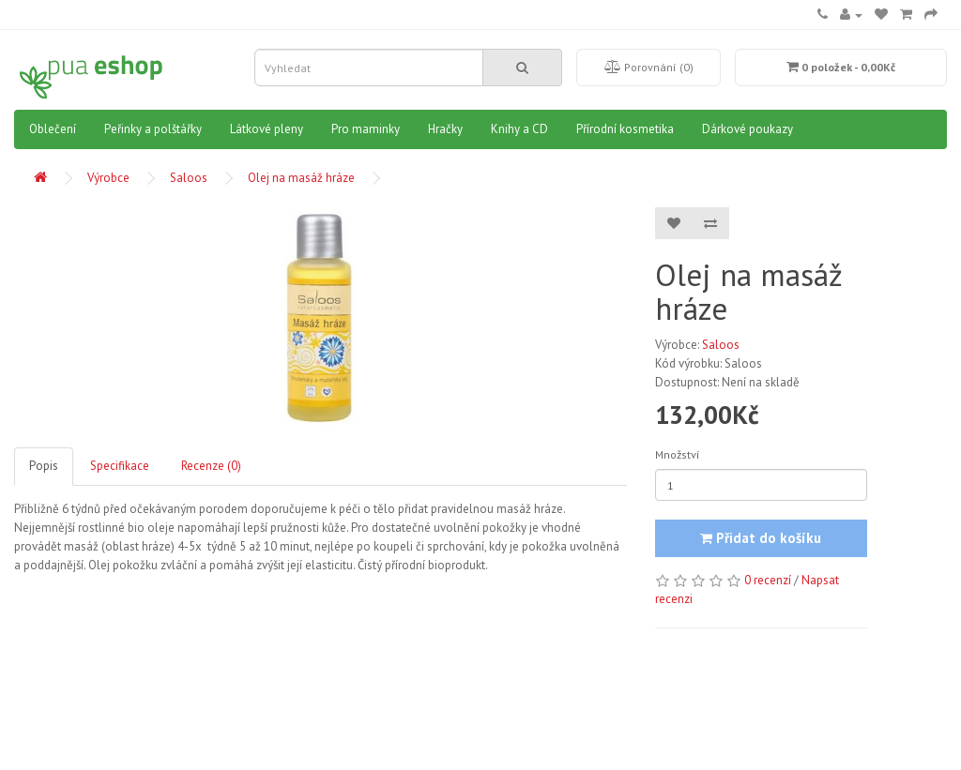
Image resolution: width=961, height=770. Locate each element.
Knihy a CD (519, 129)
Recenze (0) (211, 466)
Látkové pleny (266, 129)
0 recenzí (767, 580)
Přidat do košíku (760, 538)
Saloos (188, 178)
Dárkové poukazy (747, 129)
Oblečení (52, 129)
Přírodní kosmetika (625, 129)
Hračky (445, 129)
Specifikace (119, 466)
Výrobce (108, 178)
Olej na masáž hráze (301, 178)
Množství (677, 454)
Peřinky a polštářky (153, 129)
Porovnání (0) (649, 67)
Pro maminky (365, 129)
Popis (43, 466)
